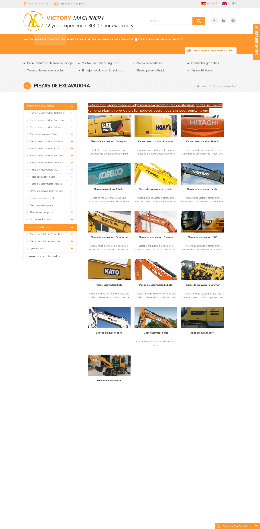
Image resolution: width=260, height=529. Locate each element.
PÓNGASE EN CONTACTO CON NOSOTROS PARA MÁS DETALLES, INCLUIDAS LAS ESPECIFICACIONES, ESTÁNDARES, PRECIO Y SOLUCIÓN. (86, 361)
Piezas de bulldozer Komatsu (44, 241)
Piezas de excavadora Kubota (44, 184)
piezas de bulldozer (81, 39)
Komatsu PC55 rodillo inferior (151, 445)
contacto (176, 39)
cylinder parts (35, 248)
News (161, 39)
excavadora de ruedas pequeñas (152, 424)
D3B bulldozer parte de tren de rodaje (152, 477)
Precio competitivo (148, 63)
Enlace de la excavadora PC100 (153, 435)
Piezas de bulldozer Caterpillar (44, 234)
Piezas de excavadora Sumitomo (46, 155)
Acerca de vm (145, 39)
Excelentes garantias (205, 63)
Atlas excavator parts (40, 212)
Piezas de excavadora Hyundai (45, 141)
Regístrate (222, 506)
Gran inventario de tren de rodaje (50, 63)
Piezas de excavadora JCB (42, 170)
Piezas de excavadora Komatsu (45, 120)
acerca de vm (104, 433)
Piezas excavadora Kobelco (43, 134)
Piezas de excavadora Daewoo (45, 163)
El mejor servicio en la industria (103, 70)
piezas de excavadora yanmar (45, 191)
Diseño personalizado (150, 70)
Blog (98, 446)
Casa (29, 39)
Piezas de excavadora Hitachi (44, 127)
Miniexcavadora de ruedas (115, 39)
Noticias (100, 440)
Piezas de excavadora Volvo (43, 148)
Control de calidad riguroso (100, 63)
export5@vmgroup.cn (72, 3)
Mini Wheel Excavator (40, 219)
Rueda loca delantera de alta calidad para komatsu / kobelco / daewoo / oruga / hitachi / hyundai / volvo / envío (50, 311)
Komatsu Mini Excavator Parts (141, 524)
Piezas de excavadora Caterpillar (46, 113)
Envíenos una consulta (235, 526)
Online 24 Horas (202, 70)
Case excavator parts (40, 205)
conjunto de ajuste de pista (151, 414)
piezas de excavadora (50, 39)
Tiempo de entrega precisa (45, 70)
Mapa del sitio (104, 459)
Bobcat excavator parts (41, 198)
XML (98, 453)
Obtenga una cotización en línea (213, 50)
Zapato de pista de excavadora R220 (150, 466)
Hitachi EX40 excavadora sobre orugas (153, 456)
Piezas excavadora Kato (41, 177)
